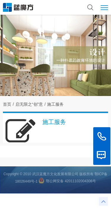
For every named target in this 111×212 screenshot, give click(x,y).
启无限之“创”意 (29, 104)
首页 (7, 104)
